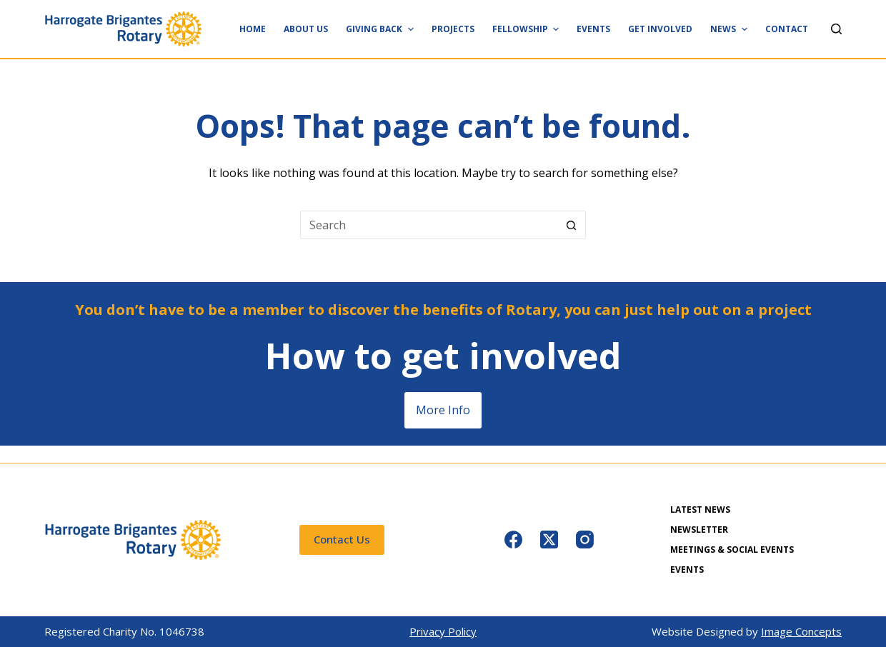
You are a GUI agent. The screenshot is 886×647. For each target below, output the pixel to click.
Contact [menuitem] (786, 29)
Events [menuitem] (593, 29)
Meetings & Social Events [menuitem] (732, 550)
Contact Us (342, 539)
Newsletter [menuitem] (699, 530)
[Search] (836, 29)
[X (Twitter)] (549, 539)
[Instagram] (585, 539)
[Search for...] (428, 225)
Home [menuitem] (252, 29)
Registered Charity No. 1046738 (124, 631)
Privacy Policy (443, 631)
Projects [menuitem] (453, 29)
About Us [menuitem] (306, 29)
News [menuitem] (730, 29)
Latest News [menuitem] (700, 510)
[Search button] (571, 225)
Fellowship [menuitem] (527, 29)
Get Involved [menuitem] (660, 29)
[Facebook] (513, 539)
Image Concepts (801, 631)
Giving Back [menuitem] (381, 29)
